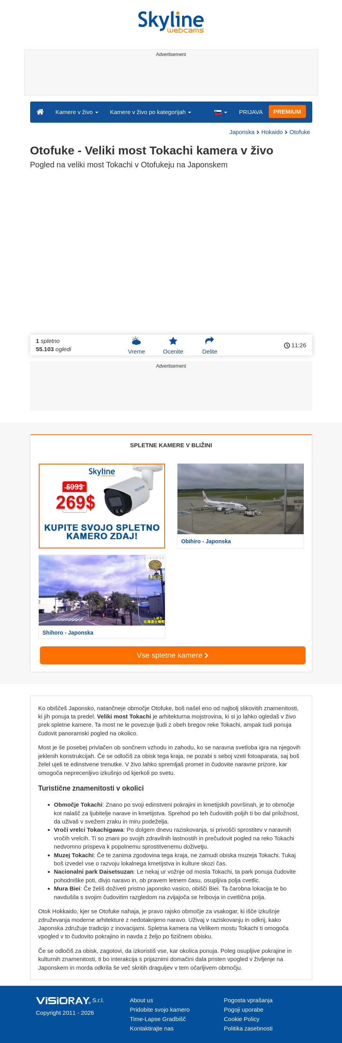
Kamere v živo (77, 112)
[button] (220, 112)
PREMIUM (287, 111)
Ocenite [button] (173, 345)
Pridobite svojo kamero (160, 1009)
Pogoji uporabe (244, 1009)
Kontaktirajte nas (152, 1028)
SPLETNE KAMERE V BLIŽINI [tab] (171, 445)
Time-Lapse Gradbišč (158, 1019)
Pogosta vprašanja (248, 1000)
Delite (209, 345)
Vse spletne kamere (172, 655)
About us (141, 1000)
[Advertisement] (170, 77)
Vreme (136, 345)
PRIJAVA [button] (250, 112)
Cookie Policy (242, 1019)
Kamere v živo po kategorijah (151, 112)
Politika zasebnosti (248, 1028)
